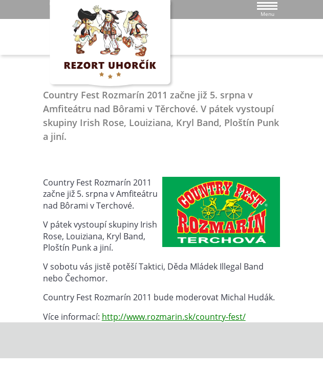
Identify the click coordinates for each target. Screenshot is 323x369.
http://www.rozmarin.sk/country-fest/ (174, 316)
